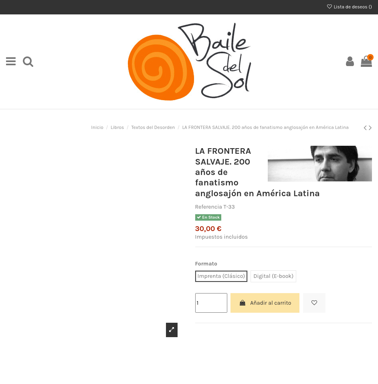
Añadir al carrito (265, 303)
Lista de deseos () (349, 7)
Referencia (208, 206)
